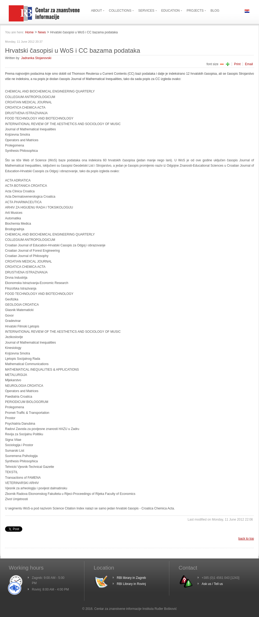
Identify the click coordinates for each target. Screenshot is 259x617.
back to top (246, 538)
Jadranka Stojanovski (36, 58)
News (42, 32)
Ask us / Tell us (212, 584)
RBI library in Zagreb (131, 578)
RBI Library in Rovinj (131, 584)
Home (29, 32)
